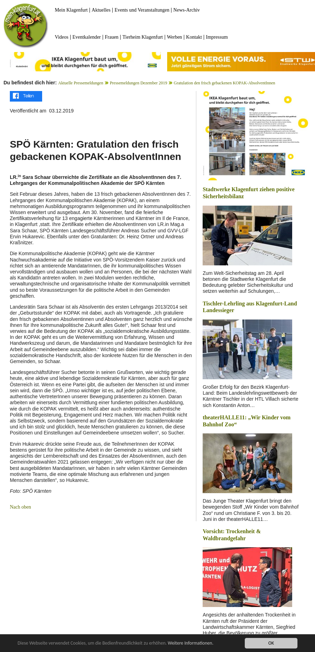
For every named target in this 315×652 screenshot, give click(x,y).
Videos (61, 37)
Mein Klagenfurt (71, 10)
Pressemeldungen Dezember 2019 (138, 82)
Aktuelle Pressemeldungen (80, 82)
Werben (174, 37)
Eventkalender (86, 37)
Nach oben (20, 507)
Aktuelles (101, 10)
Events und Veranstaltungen (141, 10)
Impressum (217, 37)
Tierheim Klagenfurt (143, 37)
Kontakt (194, 37)
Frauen (111, 37)
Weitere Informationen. (191, 643)
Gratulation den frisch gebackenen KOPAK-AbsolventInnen (224, 82)
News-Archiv (186, 10)
